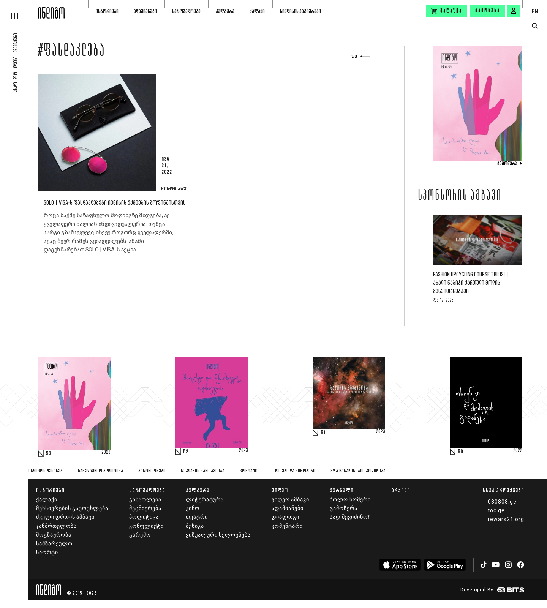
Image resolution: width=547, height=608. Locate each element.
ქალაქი (257, 11)
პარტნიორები (152, 471)
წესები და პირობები (295, 471)
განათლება (145, 499)
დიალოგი (285, 517)
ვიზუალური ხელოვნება (218, 535)
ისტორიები (107, 11)
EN (534, 11)
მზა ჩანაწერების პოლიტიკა (358, 471)
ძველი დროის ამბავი (65, 517)
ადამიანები (145, 11)
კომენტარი (287, 526)
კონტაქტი (250, 471)
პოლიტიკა (144, 517)
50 (460, 452)
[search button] (535, 26)
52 (185, 452)
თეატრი (197, 517)
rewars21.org (506, 519)
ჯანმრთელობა (56, 526)
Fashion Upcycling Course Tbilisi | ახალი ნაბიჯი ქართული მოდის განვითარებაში (471, 283)
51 (323, 433)
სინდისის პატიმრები (300, 11)
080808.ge (502, 502)
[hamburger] (19, 9)
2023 (106, 452)
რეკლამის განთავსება (202, 471)
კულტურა (225, 11)
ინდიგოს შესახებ (45, 471)
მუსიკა (195, 526)
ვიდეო (280, 490)
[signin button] (513, 11)
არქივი (400, 490)
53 (48, 454)
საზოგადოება (186, 11)
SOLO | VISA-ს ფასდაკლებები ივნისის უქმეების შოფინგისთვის (115, 203)
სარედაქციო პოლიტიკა (100, 471)
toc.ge (496, 510)
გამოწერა (487, 11)
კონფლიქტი (146, 526)
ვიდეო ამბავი (290, 499)
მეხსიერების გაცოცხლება (72, 508)
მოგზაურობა (53, 535)
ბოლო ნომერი (350, 499)
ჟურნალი (342, 490)
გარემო (140, 535)
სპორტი (47, 552)
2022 (517, 450)
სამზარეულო (54, 543)
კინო (192, 508)
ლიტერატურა (205, 499)
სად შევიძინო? (350, 517)
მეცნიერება (145, 508)
